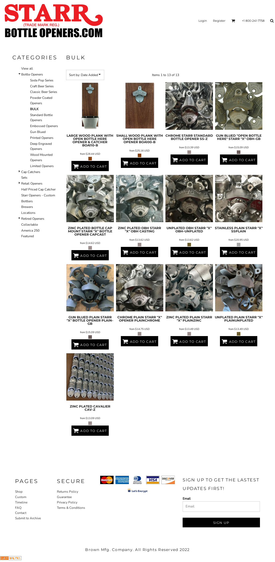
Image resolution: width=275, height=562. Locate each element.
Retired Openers (32, 219)
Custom (20, 497)
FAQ (18, 508)
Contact (20, 513)
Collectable (29, 224)
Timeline (21, 502)
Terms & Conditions (71, 508)
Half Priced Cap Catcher (38, 189)
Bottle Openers (32, 74)
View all (27, 68)
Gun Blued (38, 132)
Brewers (27, 207)
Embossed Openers (44, 126)
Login (202, 21)
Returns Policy (67, 491)
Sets (24, 177)
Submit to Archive (28, 518)
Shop (19, 491)
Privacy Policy (67, 502)
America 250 (30, 230)
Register (219, 21)
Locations (28, 213)
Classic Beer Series (43, 92)
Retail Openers (31, 183)
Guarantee (64, 497)
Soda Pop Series (41, 80)
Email (187, 498)
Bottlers (27, 201)
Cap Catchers (30, 172)
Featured (27, 236)
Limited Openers (42, 166)
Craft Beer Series (42, 86)
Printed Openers (41, 138)
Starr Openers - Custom (38, 195)
